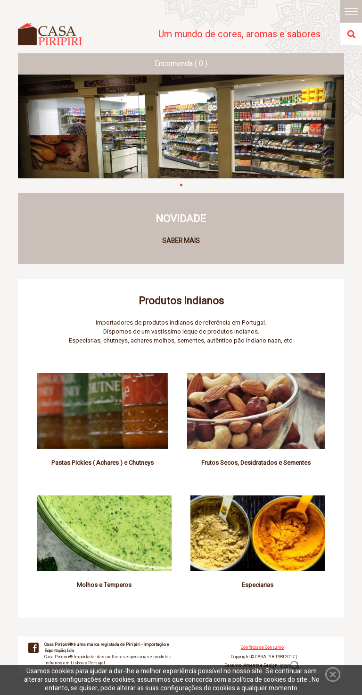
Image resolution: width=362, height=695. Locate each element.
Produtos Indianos (181, 301)
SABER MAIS (181, 241)
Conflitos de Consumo (262, 648)
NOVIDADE (181, 218)
